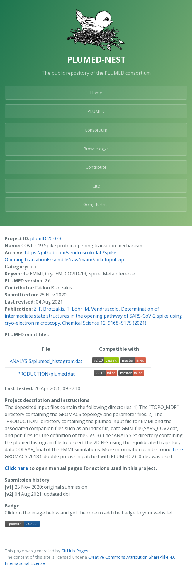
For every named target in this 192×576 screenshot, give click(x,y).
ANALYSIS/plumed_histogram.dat (46, 361)
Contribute (96, 167)
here (178, 449)
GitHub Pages (74, 550)
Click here (16, 468)
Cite (96, 186)
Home (96, 93)
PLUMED (96, 111)
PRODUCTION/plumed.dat (46, 374)
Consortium (96, 130)
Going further (96, 204)
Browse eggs (96, 148)
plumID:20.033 (45, 238)
